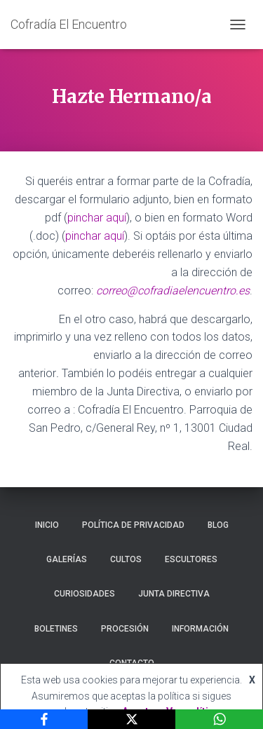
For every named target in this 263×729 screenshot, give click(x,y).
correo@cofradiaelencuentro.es (173, 290)
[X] (131, 719)
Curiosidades (84, 594)
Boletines (56, 629)
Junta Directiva (174, 594)
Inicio (47, 525)
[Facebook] (44, 719)
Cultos (126, 559)
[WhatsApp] (219, 719)
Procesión (125, 629)
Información (200, 629)
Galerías (66, 559)
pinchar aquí (96, 217)
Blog (218, 525)
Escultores (191, 559)
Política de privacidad (133, 525)
